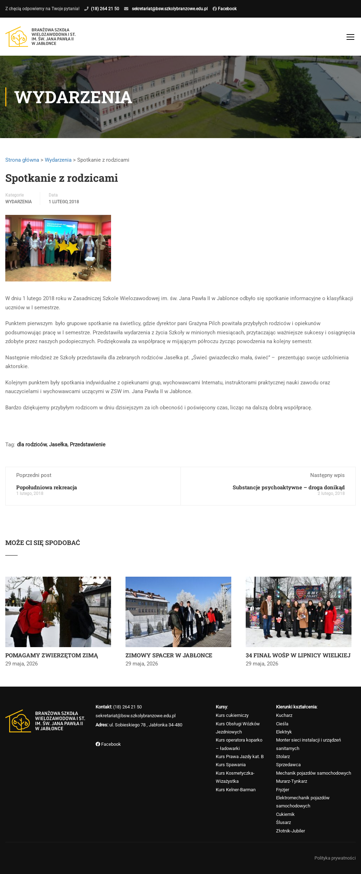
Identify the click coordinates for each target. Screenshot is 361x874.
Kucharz (284, 715)
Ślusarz (283, 822)
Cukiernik (285, 814)
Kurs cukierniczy (232, 715)
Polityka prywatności (335, 858)
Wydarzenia (58, 160)
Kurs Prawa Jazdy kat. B (240, 756)
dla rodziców (32, 444)
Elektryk (284, 731)
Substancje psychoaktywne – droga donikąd (289, 487)
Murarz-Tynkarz (291, 781)
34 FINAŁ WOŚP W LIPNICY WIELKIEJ (298, 655)
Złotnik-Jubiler (290, 830)
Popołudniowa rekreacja (46, 487)
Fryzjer (282, 789)
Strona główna (22, 160)
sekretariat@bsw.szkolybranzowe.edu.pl (170, 8)
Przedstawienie (87, 444)
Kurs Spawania (231, 764)
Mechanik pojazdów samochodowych (313, 773)
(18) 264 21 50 (105, 8)
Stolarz (283, 756)
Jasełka (58, 444)
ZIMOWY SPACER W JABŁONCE (169, 655)
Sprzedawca (288, 764)
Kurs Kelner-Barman (236, 789)
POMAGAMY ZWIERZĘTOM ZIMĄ (51, 655)
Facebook (227, 8)
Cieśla (282, 723)
